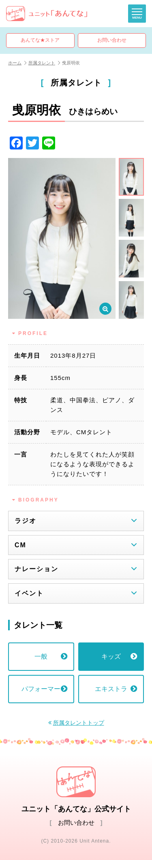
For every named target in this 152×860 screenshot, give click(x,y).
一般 (50, 656)
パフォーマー (44, 689)
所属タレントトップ (78, 723)
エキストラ (116, 689)
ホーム (17, 62)
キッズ (119, 656)
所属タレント (44, 62)
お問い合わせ (111, 40)
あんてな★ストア (40, 40)
